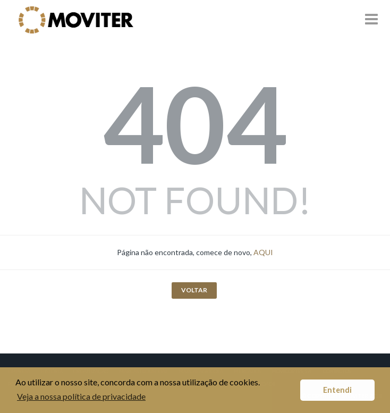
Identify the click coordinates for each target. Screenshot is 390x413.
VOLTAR (194, 290)
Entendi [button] (337, 389)
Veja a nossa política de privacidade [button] (81, 396)
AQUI (263, 252)
